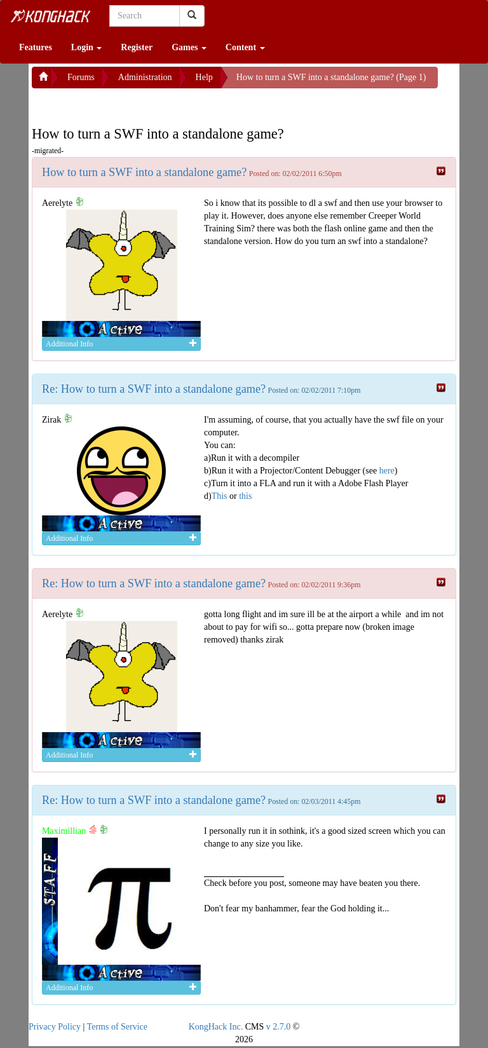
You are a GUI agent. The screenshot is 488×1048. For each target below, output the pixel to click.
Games (189, 47)
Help (204, 77)
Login (86, 47)
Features (35, 47)
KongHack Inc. (216, 1026)
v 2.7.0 (278, 1026)
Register (136, 47)
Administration (145, 77)
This (219, 496)
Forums (81, 77)
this (245, 496)
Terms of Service (117, 1026)
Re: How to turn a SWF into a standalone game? (154, 389)
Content (245, 47)
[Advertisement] (133, 104)
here (387, 470)
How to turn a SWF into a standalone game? (144, 172)
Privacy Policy (55, 1026)
